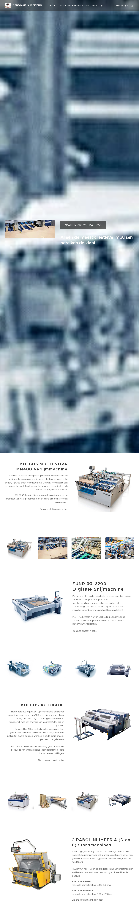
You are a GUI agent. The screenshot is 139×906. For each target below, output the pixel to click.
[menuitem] (53, 5)
